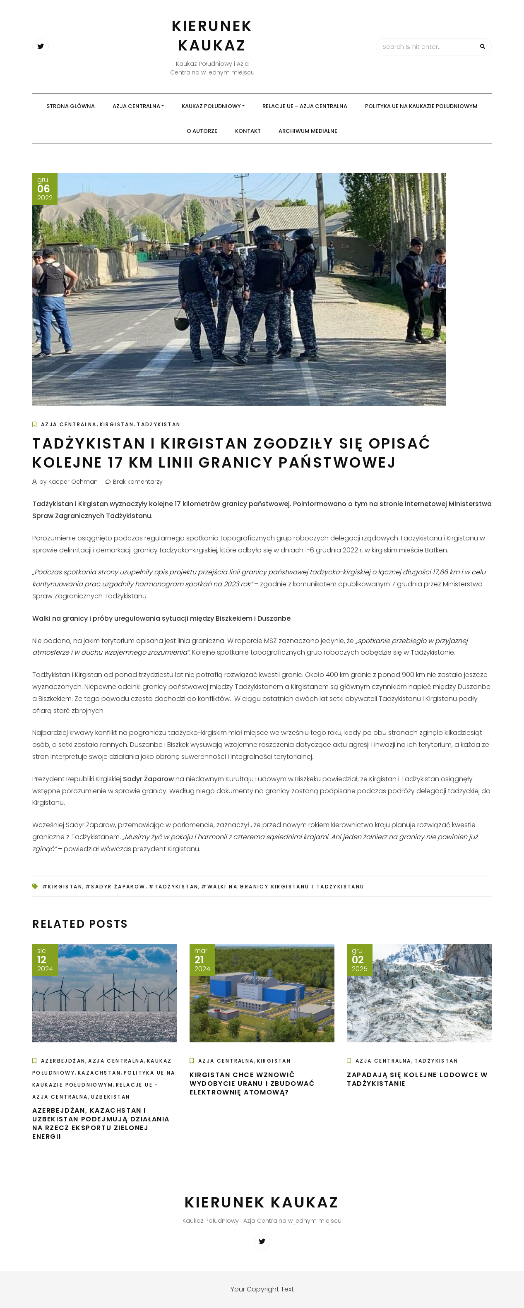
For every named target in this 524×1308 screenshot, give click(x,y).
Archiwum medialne (308, 131)
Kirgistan (117, 424)
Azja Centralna (136, 106)
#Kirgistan (62, 886)
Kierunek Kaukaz (212, 35)
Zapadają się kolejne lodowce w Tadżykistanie (417, 1079)
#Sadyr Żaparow (115, 886)
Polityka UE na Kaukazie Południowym (421, 106)
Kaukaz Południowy (211, 106)
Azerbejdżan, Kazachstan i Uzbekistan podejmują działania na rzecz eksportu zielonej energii (101, 1123)
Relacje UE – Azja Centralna (304, 106)
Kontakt (248, 131)
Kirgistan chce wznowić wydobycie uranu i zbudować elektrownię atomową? (252, 1083)
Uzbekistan (110, 1096)
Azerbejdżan (63, 1060)
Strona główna (70, 106)
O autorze (202, 131)
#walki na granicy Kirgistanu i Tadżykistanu (282, 886)
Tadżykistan (158, 424)
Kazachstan (99, 1072)
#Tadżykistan (174, 886)
